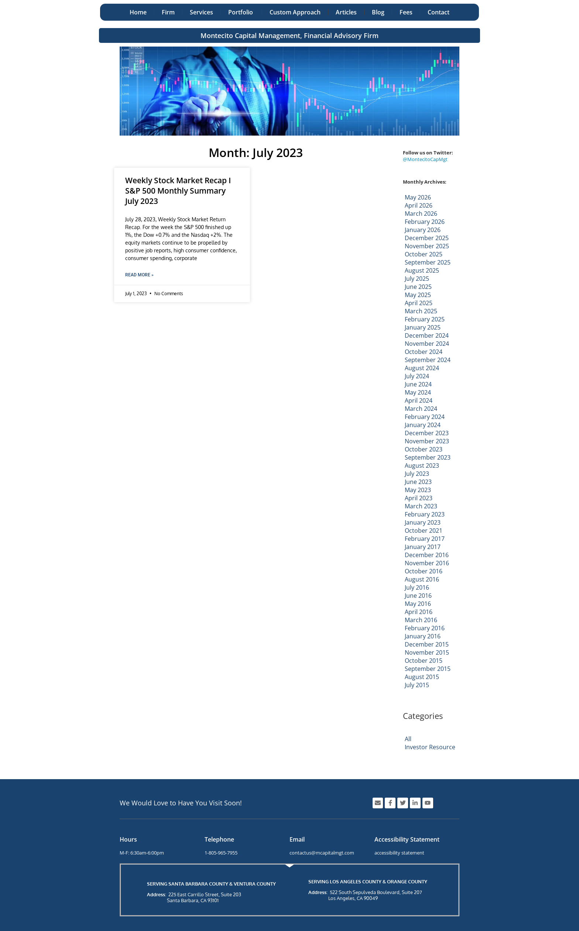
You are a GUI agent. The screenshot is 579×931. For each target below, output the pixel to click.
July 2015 (417, 685)
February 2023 (425, 514)
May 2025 (418, 295)
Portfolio (241, 12)
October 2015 (423, 661)
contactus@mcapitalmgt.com (322, 852)
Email (297, 839)
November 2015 (427, 652)
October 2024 (423, 352)
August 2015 (422, 677)
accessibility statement (399, 852)
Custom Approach (295, 12)
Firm (168, 12)
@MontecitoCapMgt (425, 159)
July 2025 (417, 278)
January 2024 (423, 425)
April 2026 (418, 205)
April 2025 (418, 303)
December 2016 (427, 555)
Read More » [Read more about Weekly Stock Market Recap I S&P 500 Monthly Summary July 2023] (139, 274)
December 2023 (427, 433)
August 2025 (422, 270)
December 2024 (427, 335)
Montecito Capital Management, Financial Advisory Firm (289, 35)
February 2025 (425, 319)
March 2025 (421, 311)
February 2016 (425, 628)
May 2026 (418, 197)
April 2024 (418, 400)
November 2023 (427, 441)
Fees (406, 12)
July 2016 (417, 587)
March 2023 (421, 506)
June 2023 (418, 482)
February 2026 (425, 222)
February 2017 (425, 539)
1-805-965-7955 (221, 852)
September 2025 (427, 262)
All (408, 739)
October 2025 (423, 254)
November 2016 (427, 563)
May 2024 (418, 392)
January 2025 (423, 327)
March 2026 (421, 213)
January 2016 (423, 636)
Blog (378, 12)
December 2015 (427, 644)
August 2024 (422, 368)
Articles (346, 12)
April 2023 (418, 498)
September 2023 (427, 457)
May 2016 (418, 604)
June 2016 (418, 595)
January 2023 (423, 522)
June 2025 (418, 287)
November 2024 (427, 344)
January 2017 (423, 547)
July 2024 (417, 376)
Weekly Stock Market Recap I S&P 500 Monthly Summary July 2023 (178, 190)
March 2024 (421, 409)
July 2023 (417, 474)
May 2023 (418, 490)
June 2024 (418, 384)
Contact (438, 12)
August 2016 (422, 579)
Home (138, 12)
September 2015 (427, 669)
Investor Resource (430, 747)
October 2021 (423, 530)
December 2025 (427, 238)
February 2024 (425, 417)
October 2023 (423, 449)
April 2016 (418, 612)
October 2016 (423, 571)
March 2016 (421, 620)
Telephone (219, 839)
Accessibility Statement (406, 839)
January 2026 (423, 230)
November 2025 (427, 246)
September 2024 (427, 360)
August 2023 (422, 465)
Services (201, 12)
